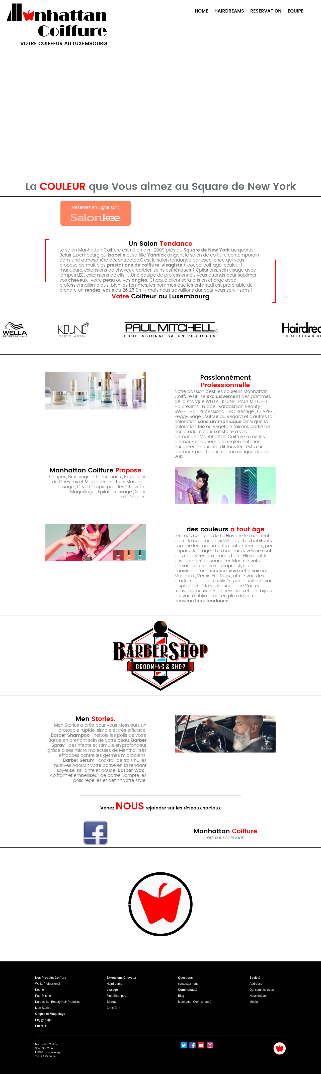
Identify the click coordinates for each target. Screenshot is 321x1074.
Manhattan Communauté (194, 1002)
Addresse (256, 983)
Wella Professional (47, 983)
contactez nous (188, 983)
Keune (39, 990)
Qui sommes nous (262, 990)
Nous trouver (258, 996)
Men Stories (43, 1008)
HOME (201, 11)
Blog (181, 996)
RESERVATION (265, 11)
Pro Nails (41, 1026)
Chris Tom (113, 1008)
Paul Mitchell (43, 996)
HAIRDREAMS (229, 11)
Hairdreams (114, 983)
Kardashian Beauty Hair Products (57, 1002)
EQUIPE (295, 11)
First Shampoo (116, 996)
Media (254, 1002)
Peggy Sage (43, 1020)
